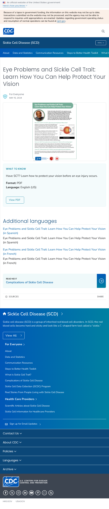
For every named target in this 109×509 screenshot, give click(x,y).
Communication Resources (49, 52)
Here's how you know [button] (15, 5)
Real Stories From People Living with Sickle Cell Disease (34, 392)
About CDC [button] (12, 442)
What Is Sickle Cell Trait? (18, 374)
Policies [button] (10, 451)
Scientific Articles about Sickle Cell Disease (27, 405)
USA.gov (20, 501)
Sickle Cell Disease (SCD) (21, 43)
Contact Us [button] (12, 433)
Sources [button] (14, 296)
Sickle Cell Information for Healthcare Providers (30, 411)
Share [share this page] (100, 296)
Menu (101, 43)
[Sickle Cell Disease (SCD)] (54, 314)
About (6, 52)
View (15, 200)
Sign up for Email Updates (23, 423)
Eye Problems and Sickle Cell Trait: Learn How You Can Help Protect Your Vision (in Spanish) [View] (54, 231)
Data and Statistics (22, 52)
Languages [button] (12, 460)
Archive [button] (10, 469)
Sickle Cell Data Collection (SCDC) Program (28, 386)
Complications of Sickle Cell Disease (24, 380)
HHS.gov (7, 501)
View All (11, 335)
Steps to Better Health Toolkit (82, 52)
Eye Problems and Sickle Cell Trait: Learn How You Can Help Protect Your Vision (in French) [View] (54, 252)
